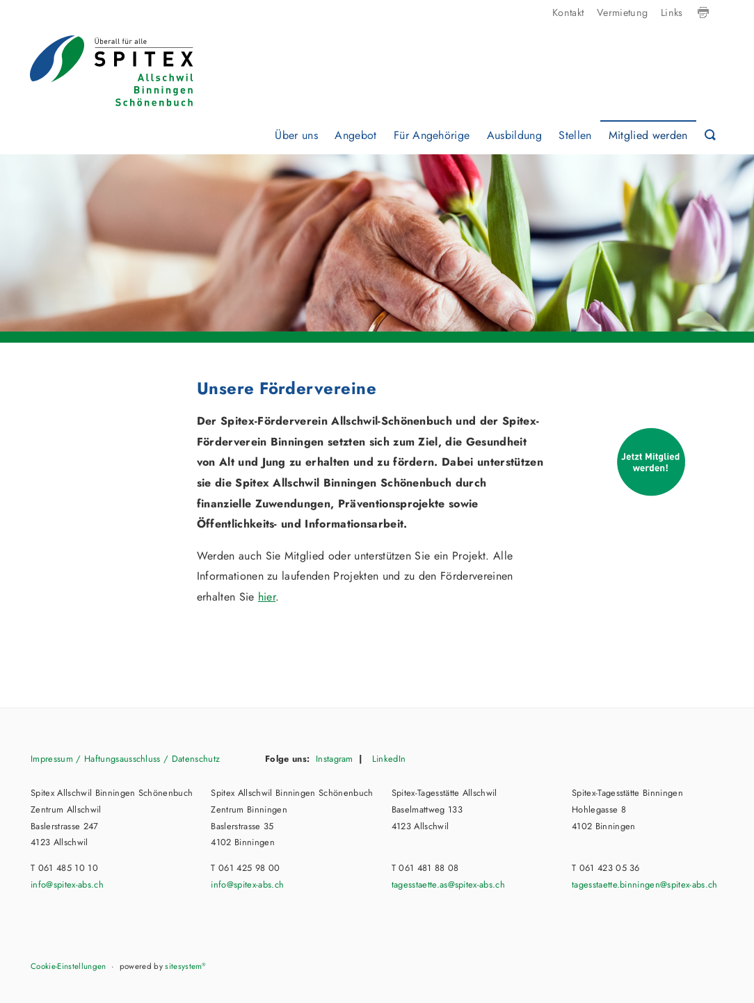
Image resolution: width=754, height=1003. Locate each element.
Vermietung (622, 12)
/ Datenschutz (190, 758)
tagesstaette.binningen (645, 884)
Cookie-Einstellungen (68, 966)
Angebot (355, 135)
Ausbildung (514, 135)
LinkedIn (387, 758)
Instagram (334, 758)
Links (672, 12)
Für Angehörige (432, 135)
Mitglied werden (648, 135)
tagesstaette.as (448, 884)
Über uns (296, 135)
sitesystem (186, 966)
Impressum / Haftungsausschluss (96, 758)
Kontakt (568, 12)
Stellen (575, 135)
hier (266, 597)
